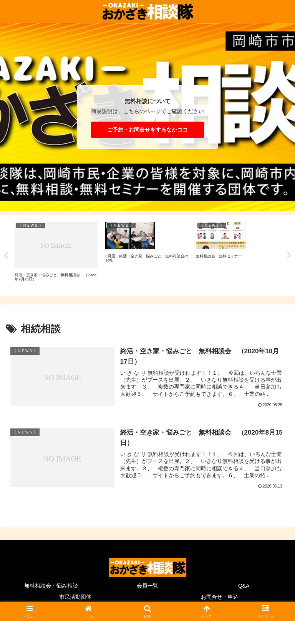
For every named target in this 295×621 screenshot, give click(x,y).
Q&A (244, 585)
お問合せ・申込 (220, 596)
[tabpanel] (56, 253)
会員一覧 (147, 585)
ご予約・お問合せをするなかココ (147, 130)
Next (289, 255)
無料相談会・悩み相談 (51, 585)
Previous (6, 255)
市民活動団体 (75, 596)
